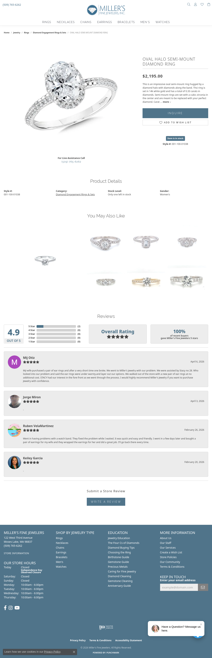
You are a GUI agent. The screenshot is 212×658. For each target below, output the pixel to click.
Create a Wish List (171, 552)
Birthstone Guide (118, 557)
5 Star (32, 326)
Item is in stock (175, 138)
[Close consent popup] (74, 652)
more (167, 101)
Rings (46, 22)
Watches (162, 22)
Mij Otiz (29, 358)
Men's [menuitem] (59, 562)
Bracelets (126, 22)
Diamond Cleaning (119, 576)
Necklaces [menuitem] (62, 543)
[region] (71, 96)
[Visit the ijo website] (106, 627)
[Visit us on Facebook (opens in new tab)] (5, 608)
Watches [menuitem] (61, 566)
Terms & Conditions (172, 566)
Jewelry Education (119, 538)
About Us (165, 538)
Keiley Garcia (33, 458)
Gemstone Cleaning (120, 581)
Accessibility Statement (128, 640)
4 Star (32, 330)
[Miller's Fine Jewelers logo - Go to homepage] (106, 12)
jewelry (16, 32)
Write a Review (106, 501)
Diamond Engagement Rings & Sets (49, 32)
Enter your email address (178, 580)
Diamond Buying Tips (121, 547)
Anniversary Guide (119, 585)
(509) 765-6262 (71, 161)
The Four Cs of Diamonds (123, 543)
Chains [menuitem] (60, 547)
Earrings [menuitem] (61, 552)
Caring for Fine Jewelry (122, 571)
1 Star (32, 341)
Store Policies (168, 557)
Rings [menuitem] (59, 538)
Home (7, 32)
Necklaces (66, 22)
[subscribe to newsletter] (203, 587)
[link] (11, 5)
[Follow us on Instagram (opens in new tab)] (11, 608)
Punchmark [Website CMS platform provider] (113, 652)
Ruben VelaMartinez (38, 426)
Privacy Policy (78, 640)
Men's (145, 22)
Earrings (104, 22)
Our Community (170, 562)
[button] (188, 5)
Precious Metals (118, 566)
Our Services (168, 547)
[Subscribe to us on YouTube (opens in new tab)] (17, 608)
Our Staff (165, 543)
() (78, 326)
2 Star (32, 337)
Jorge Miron (32, 397)
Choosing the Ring (119, 552)
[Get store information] (28, 553)
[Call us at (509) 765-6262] (28, 546)
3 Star (32, 334)
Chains (85, 22)
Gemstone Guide (118, 562)
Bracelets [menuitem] (61, 557)
